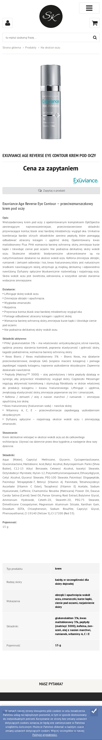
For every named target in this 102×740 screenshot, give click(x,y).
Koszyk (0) (95, 23)
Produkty (30, 47)
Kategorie (89, 8)
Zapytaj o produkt (54, 190)
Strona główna (11, 47)
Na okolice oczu (50, 47)
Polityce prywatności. (44, 735)
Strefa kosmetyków (51, 16)
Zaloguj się (7, 23)
